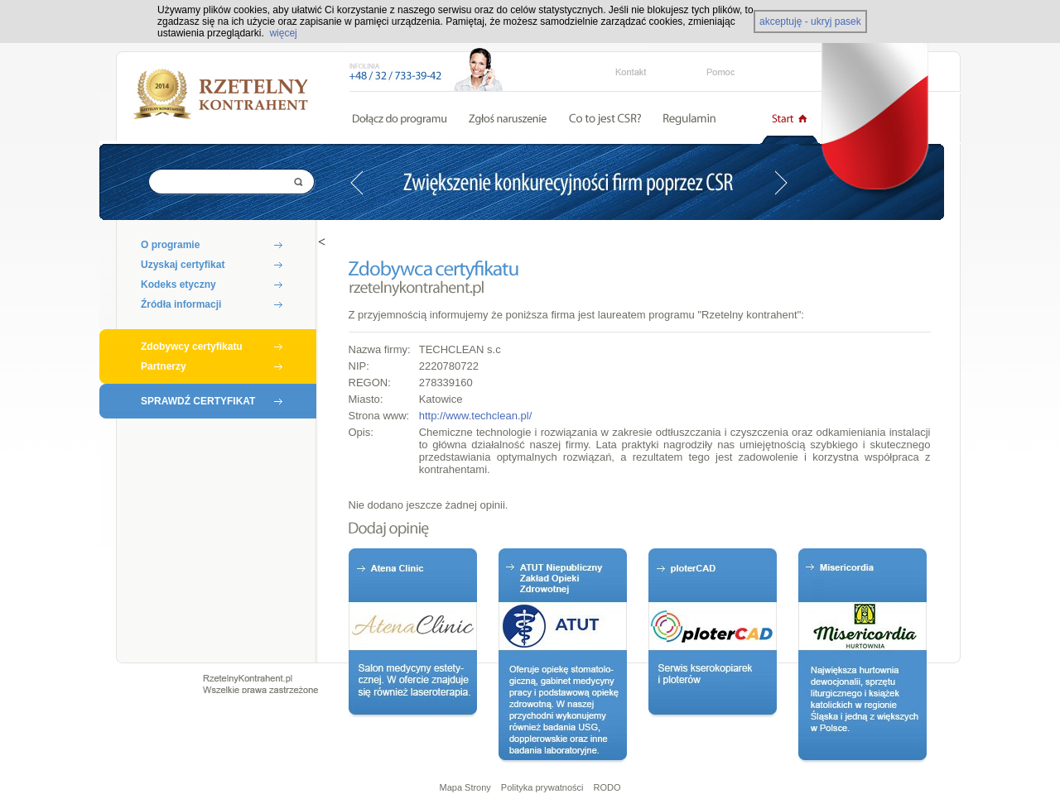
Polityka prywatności (542, 787)
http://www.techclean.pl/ (475, 415)
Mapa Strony (464, 787)
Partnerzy (163, 366)
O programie (170, 245)
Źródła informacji (181, 304)
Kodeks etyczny (178, 284)
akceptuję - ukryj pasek (810, 21)
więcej (282, 33)
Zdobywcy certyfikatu (192, 346)
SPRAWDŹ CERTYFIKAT (198, 401)
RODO (607, 787)
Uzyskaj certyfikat (182, 264)
